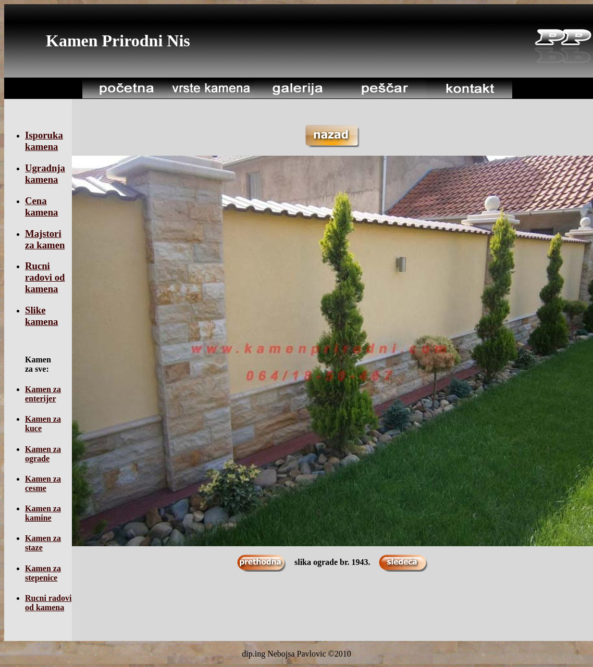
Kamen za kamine (43, 513)
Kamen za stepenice (43, 573)
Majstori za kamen (45, 239)
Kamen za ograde (43, 454)
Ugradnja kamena (45, 173)
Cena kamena (41, 206)
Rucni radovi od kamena (45, 277)
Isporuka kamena (44, 141)
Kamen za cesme (43, 483)
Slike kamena (41, 316)
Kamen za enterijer (43, 394)
